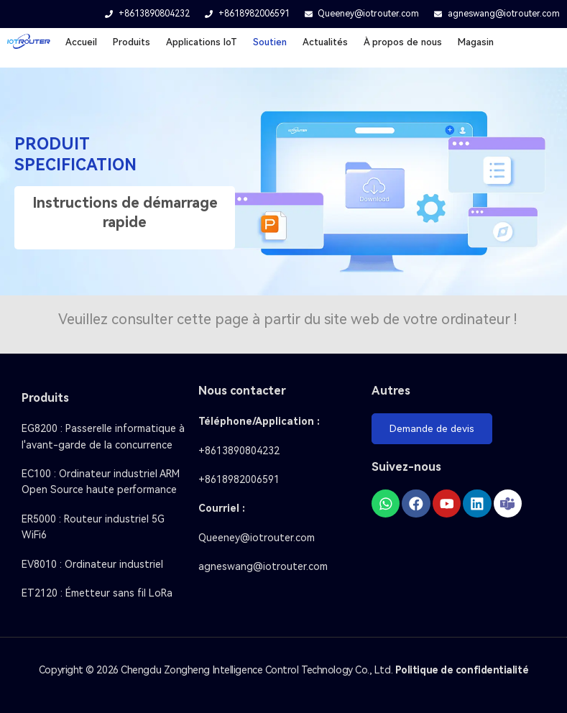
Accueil (81, 42)
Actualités (325, 42)
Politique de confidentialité (461, 670)
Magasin (476, 42)
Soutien (270, 42)
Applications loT (201, 42)
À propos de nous (403, 42)
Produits (131, 42)
